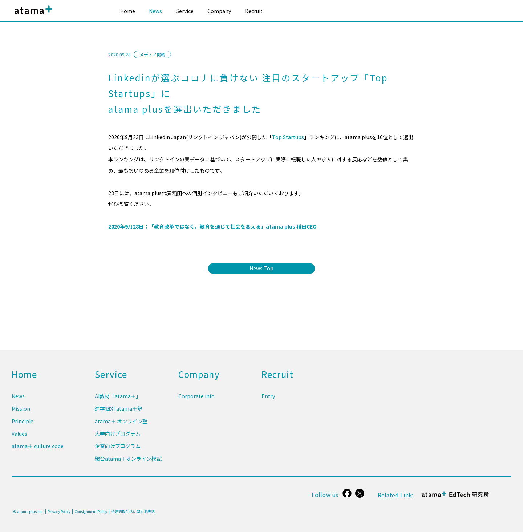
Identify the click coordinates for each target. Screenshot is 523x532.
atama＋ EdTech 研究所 (456, 498)
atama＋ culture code (38, 447)
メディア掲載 (152, 54)
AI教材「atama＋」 (118, 403)
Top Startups (288, 137)
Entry (268, 403)
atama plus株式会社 (32, 15)
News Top (261, 268)
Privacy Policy (59, 511)
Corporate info (196, 403)
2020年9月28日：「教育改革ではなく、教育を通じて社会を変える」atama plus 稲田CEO (212, 226)
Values (19, 436)
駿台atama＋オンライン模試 (128, 459)
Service (185, 11)
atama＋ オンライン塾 (121, 425)
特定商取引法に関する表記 (133, 511)
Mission (21, 414)
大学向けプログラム (118, 436)
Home (127, 11)
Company (219, 11)
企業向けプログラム (118, 447)
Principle (22, 425)
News (155, 11)
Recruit (254, 11)
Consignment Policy (90, 511)
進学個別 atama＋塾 (118, 414)
